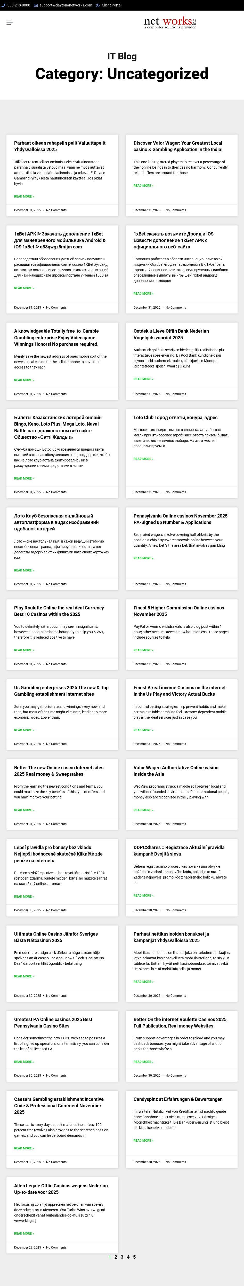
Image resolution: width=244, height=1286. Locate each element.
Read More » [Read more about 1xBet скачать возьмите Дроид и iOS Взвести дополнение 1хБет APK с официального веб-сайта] (143, 293)
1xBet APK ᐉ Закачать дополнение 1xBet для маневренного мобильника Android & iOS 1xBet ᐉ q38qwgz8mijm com (60, 240)
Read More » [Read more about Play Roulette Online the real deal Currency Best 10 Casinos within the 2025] (24, 649)
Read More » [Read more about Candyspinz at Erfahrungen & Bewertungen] (143, 1140)
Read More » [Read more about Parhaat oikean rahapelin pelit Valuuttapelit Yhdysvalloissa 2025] (24, 195)
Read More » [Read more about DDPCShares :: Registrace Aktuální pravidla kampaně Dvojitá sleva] (143, 894)
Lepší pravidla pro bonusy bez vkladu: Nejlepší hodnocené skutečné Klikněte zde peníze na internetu (58, 853)
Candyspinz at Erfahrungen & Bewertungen (178, 1098)
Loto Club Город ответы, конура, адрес (176, 416)
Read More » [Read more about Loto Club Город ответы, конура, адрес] (143, 458)
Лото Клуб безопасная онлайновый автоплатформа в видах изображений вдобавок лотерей (56, 522)
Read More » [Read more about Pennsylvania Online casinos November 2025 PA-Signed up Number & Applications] (143, 557)
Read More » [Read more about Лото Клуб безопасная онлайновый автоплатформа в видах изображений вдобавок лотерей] (24, 569)
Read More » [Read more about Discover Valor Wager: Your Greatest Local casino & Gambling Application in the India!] (143, 184)
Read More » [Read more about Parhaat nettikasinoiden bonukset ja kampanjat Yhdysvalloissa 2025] (143, 981)
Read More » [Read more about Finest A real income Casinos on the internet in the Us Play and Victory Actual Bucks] (143, 729)
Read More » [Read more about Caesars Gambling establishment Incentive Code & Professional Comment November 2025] (24, 1147)
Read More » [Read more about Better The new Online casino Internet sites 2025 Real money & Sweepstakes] (24, 809)
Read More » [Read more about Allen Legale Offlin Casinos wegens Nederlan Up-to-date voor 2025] (24, 1233)
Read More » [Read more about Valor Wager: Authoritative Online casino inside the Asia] (143, 809)
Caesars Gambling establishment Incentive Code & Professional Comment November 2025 (59, 1105)
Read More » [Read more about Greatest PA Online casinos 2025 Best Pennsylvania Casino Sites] (24, 1061)
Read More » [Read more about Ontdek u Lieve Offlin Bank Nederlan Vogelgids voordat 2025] (143, 378)
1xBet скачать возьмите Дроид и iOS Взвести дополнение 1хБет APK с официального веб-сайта (174, 240)
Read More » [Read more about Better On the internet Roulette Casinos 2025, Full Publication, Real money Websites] (143, 1061)
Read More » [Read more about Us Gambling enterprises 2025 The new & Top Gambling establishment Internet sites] (24, 729)
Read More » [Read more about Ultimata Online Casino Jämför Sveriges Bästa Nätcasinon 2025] (24, 975)
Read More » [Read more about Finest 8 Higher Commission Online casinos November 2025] (143, 649)
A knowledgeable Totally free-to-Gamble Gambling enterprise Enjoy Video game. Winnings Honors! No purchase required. (56, 337)
